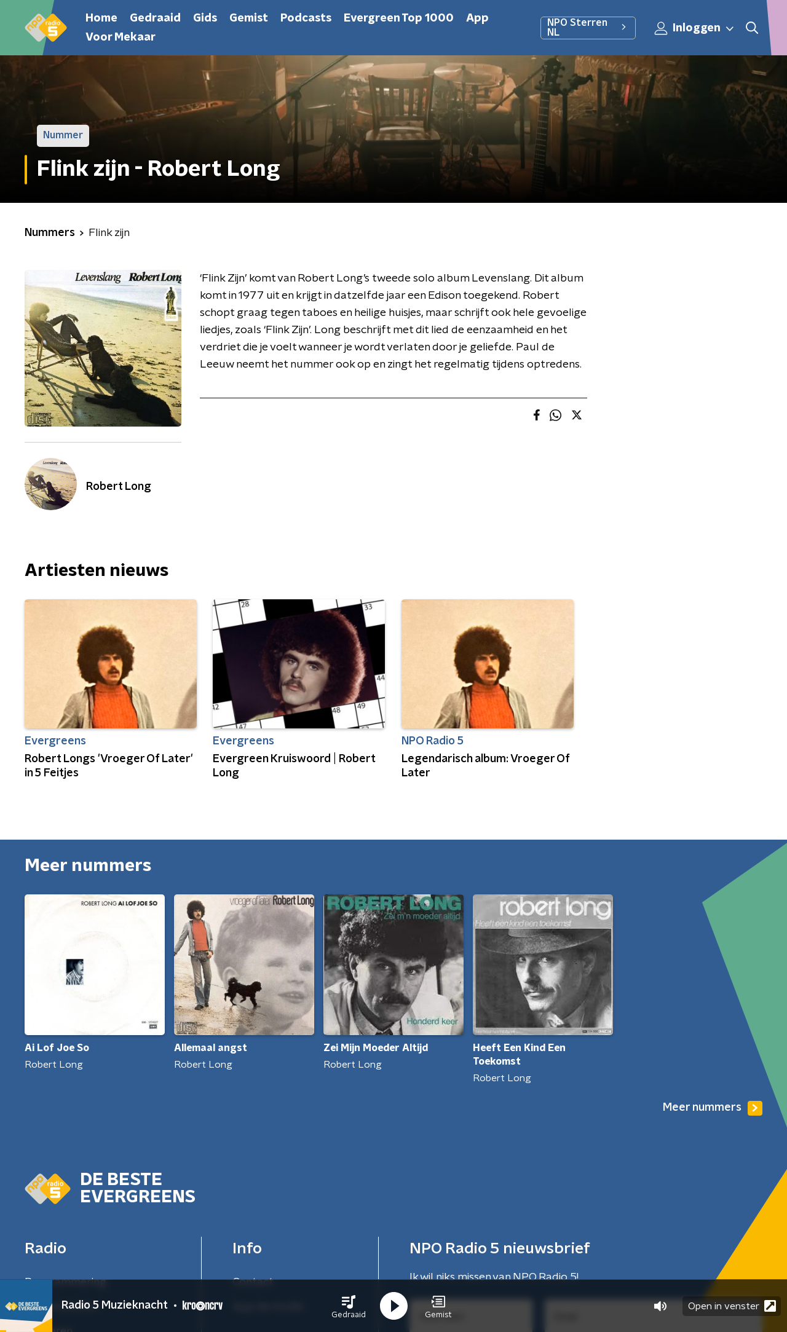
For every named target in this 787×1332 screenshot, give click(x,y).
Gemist (248, 18)
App (477, 18)
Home (101, 18)
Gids (205, 18)
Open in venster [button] (732, 1306)
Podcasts (305, 18)
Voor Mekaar (120, 37)
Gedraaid (155, 18)
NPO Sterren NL (588, 27)
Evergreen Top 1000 (399, 18)
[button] (348, 1306)
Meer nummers (712, 1108)
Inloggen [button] (694, 28)
